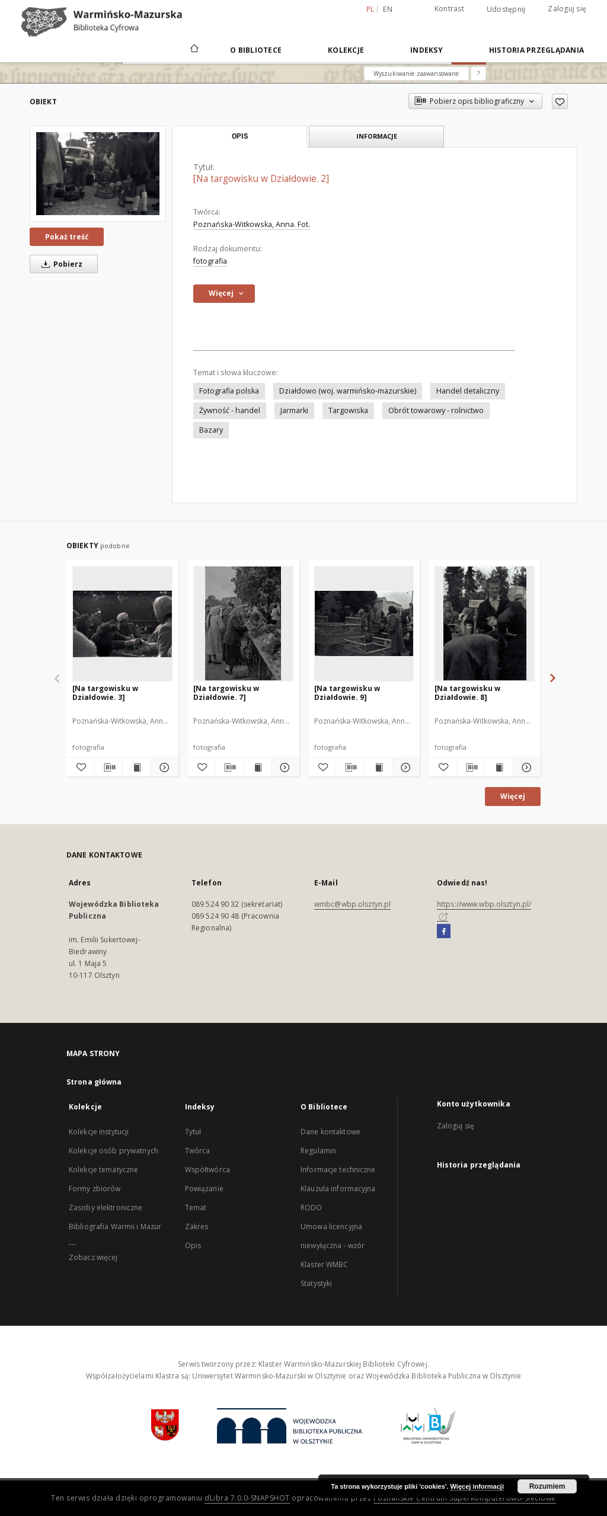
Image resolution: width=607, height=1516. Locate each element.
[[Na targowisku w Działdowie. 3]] (122, 623)
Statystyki (316, 1283)
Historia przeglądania (536, 50)
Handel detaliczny (467, 391)
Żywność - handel (229, 410)
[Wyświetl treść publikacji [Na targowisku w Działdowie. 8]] (498, 767)
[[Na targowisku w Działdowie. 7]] (243, 623)
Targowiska (348, 410)
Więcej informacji (477, 1486)
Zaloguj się (567, 9)
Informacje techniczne (338, 1170)
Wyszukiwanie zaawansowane (416, 73)
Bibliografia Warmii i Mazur (115, 1226)
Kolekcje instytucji (99, 1132)
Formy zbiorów (95, 1189)
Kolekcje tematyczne (103, 1170)
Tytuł (193, 1132)
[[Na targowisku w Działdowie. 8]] (484, 623)
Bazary (211, 430)
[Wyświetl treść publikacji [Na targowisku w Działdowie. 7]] (257, 767)
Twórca (197, 1151)
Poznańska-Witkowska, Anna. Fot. (251, 224)
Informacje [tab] (376, 136)
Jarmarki (294, 410)
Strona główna (94, 1082)
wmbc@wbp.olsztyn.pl (352, 904)
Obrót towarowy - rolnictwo (436, 410)
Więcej (512, 796)
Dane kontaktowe (330, 1132)
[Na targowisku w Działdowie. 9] (347, 692)
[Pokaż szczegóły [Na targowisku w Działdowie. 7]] (283, 767)
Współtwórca (207, 1170)
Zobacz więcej (93, 1257)
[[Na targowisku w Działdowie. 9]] (364, 623)
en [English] (387, 9)
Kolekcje (346, 50)
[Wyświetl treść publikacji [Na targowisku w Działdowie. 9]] (377, 767)
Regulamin (318, 1151)
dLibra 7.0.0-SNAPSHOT (247, 1498)
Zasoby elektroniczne (105, 1207)
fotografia (210, 261)
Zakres (197, 1226)
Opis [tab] (240, 136)
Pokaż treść (66, 237)
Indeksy (426, 50)
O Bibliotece (256, 50)
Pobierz (59, 264)
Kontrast (449, 9)
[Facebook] (444, 931)
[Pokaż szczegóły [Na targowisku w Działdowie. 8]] (525, 767)
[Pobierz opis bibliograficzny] (108, 767)
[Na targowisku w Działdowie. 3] (105, 692)
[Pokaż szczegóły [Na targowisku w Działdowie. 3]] (162, 767)
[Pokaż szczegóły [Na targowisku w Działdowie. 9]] (404, 767)
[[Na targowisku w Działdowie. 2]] (97, 173)
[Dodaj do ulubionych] (560, 101)
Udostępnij (506, 9)
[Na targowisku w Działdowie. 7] (226, 692)
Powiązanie (204, 1189)
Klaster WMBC (324, 1264)
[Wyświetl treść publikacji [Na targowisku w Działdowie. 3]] (136, 767)
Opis (193, 1245)
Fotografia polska (229, 391)
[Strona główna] (193, 50)
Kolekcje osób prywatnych (113, 1151)
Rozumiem (547, 1486)
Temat (196, 1207)
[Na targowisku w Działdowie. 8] (467, 692)
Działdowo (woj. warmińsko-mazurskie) (347, 391)
